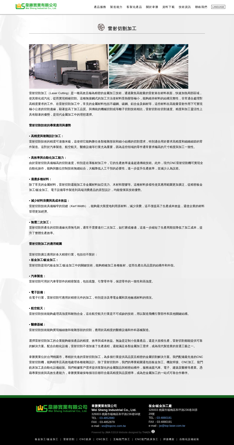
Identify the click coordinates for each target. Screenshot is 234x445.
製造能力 (115, 6)
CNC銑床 (85, 439)
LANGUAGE (218, 7)
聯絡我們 (200, 6)
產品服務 (99, 6)
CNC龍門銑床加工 (146, 439)
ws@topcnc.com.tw (114, 425)
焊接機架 (169, 439)
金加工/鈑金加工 (48, 439)
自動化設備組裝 (189, 439)
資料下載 (168, 6)
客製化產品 (133, 6)
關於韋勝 (151, 6)
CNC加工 (102, 439)
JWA (107, 432)
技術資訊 (184, 6)
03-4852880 (106, 417)
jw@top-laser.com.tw (172, 425)
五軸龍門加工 (121, 439)
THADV (146, 432)
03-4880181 (164, 417)
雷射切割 (69, 439)
